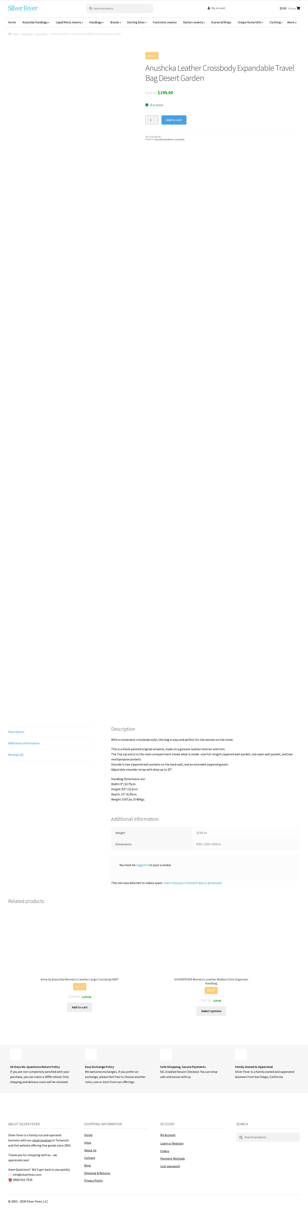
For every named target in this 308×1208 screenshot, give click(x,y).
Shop (87, 1143)
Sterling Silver (136, 22)
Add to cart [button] (80, 1007)
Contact (89, 1158)
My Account (218, 8)
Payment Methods (172, 1158)
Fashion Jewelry (193, 22)
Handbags (95, 22)
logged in (142, 865)
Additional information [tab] (23, 743)
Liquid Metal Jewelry (68, 22)
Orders (164, 1151)
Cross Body (41, 34)
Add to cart (174, 120)
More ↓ (292, 22)
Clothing (275, 22)
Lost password (170, 1166)
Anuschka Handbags (35, 22)
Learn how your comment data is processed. (192, 883)
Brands (114, 22)
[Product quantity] (152, 120)
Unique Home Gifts (249, 22)
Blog (87, 1165)
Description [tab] (16, 732)
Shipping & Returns (97, 1173)
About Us (90, 1150)
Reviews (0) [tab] (15, 755)
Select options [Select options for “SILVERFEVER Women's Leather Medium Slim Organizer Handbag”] (211, 1011)
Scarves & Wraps (221, 22)
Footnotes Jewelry (165, 22)
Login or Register (172, 1143)
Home (12, 22)
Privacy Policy (93, 1180)
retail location (42, 1140)
